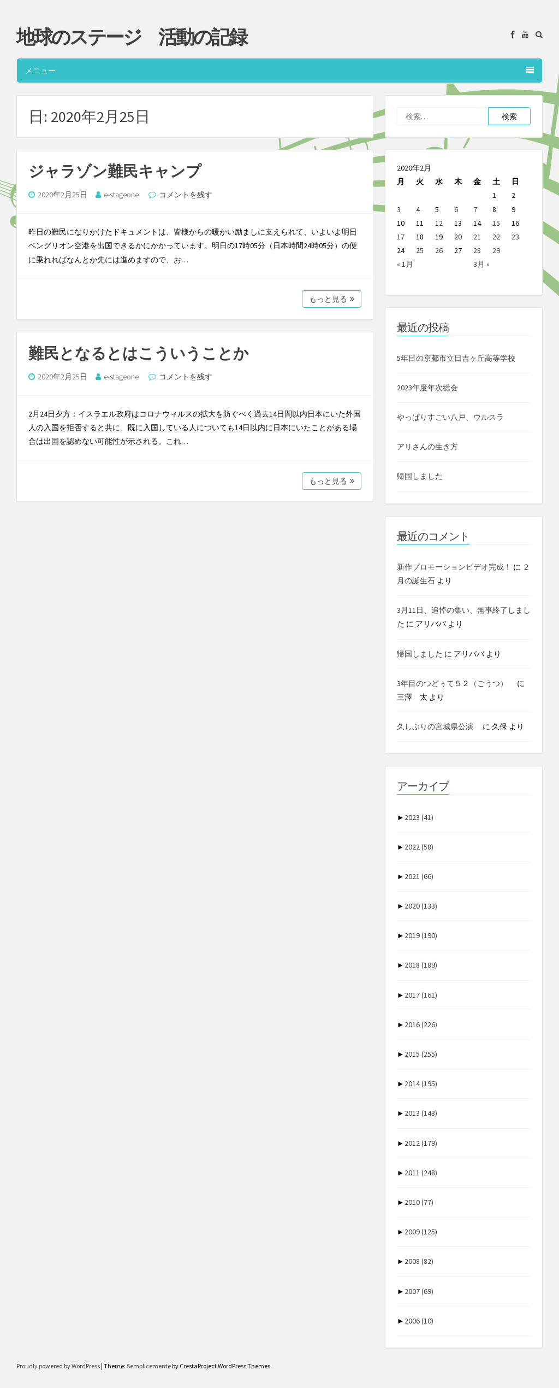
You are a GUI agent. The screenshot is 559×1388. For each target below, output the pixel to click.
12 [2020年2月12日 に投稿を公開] (439, 223)
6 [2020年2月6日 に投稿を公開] (456, 209)
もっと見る (331, 299)
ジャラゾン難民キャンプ (114, 171)
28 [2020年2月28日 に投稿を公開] (477, 250)
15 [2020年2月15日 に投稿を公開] (496, 223)
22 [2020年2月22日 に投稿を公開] (496, 237)
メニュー (279, 70)
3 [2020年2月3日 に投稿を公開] (399, 209)
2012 (421, 1143)
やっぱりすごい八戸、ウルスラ (450, 417)
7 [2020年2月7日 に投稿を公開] (475, 209)
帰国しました (420, 476)
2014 (421, 1083)
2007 (419, 1291)
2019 (421, 935)
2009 (421, 1232)
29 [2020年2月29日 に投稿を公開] (496, 250)
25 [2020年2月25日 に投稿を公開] (420, 250)
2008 (419, 1261)
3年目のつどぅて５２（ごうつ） (456, 683)
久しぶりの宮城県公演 (439, 726)
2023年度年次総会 (427, 388)
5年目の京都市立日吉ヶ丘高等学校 (456, 358)
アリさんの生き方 (427, 447)
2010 (419, 1202)
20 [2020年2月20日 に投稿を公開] (458, 237)
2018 (421, 965)
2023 (419, 817)
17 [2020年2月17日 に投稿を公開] (401, 237)
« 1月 (405, 264)
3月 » (481, 264)
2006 (419, 1321)
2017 (421, 995)
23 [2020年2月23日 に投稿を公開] (515, 237)
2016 (421, 1024)
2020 (421, 906)
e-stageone (121, 195)
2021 (419, 876)
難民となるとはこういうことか (138, 353)
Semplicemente (149, 1366)
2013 (421, 1113)
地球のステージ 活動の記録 (131, 37)
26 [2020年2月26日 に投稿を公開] (439, 250)
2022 (419, 847)
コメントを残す (185, 195)
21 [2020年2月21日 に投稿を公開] (477, 237)
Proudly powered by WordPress (58, 1366)
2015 (421, 1054)
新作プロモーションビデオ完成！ (454, 567)
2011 (421, 1173)
